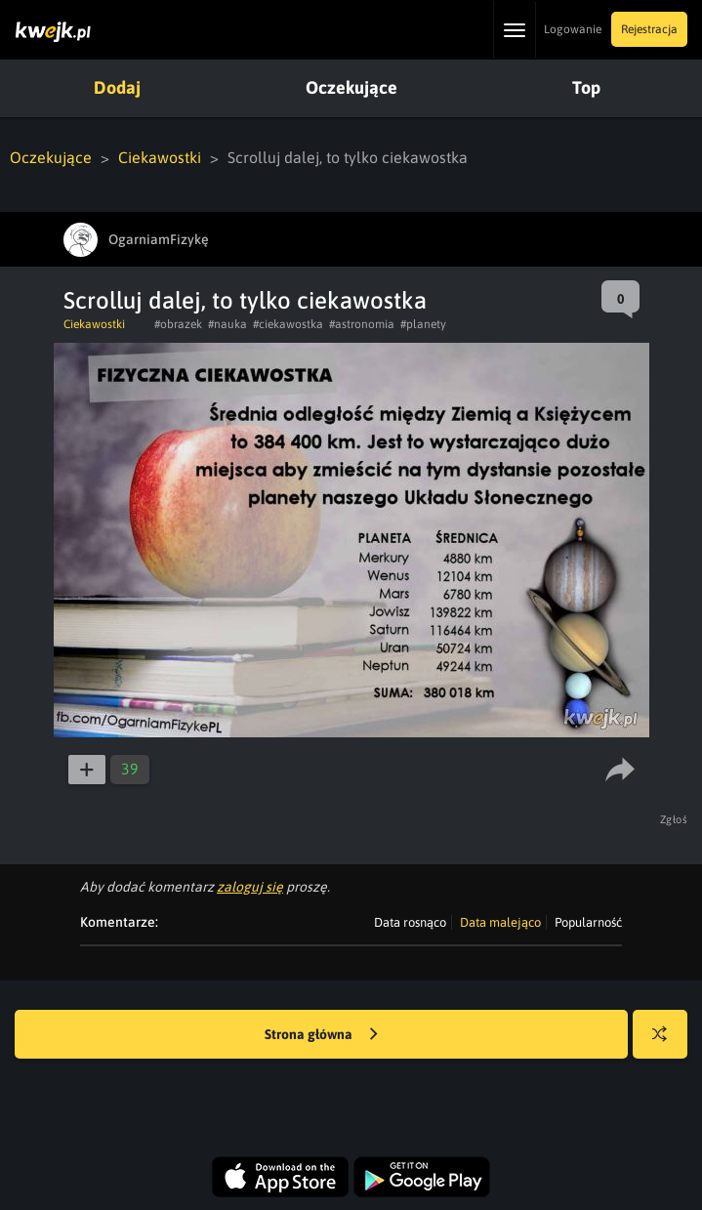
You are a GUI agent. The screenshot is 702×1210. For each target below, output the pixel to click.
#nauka (227, 324)
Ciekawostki (159, 157)
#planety (423, 324)
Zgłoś (674, 819)
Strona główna (321, 1035)
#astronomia (361, 324)
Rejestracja (649, 29)
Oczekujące (351, 87)
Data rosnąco (410, 922)
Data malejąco (500, 922)
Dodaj (117, 87)
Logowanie (572, 29)
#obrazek (178, 324)
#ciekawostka (288, 324)
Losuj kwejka (667, 1043)
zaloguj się (250, 887)
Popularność (588, 922)
